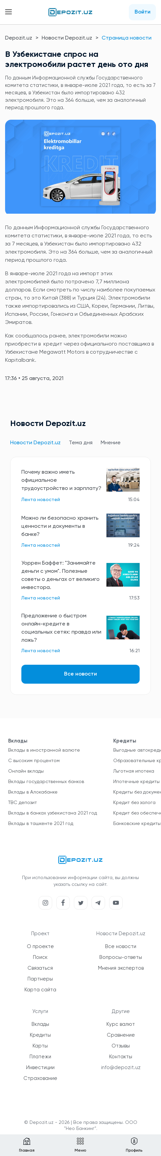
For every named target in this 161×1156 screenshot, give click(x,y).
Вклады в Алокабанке (33, 792)
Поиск (40, 957)
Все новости (80, 674)
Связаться (40, 968)
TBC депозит (22, 802)
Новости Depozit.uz (67, 38)
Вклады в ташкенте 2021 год (40, 823)
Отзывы (121, 1045)
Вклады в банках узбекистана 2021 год (52, 813)
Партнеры (40, 979)
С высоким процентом (34, 760)
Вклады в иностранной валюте (44, 750)
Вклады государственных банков (46, 781)
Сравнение (121, 1035)
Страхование (40, 1078)
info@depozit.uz (121, 1067)
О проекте (40, 946)
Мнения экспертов (121, 968)
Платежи (40, 1056)
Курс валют (120, 1024)
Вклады (40, 1024)
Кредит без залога (134, 802)
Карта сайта (40, 989)
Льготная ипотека (133, 771)
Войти (142, 12)
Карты (40, 1045)
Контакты (120, 1056)
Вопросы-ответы (120, 957)
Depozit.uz (18, 38)
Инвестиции (40, 1067)
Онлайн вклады (26, 771)
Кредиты (40, 1035)
